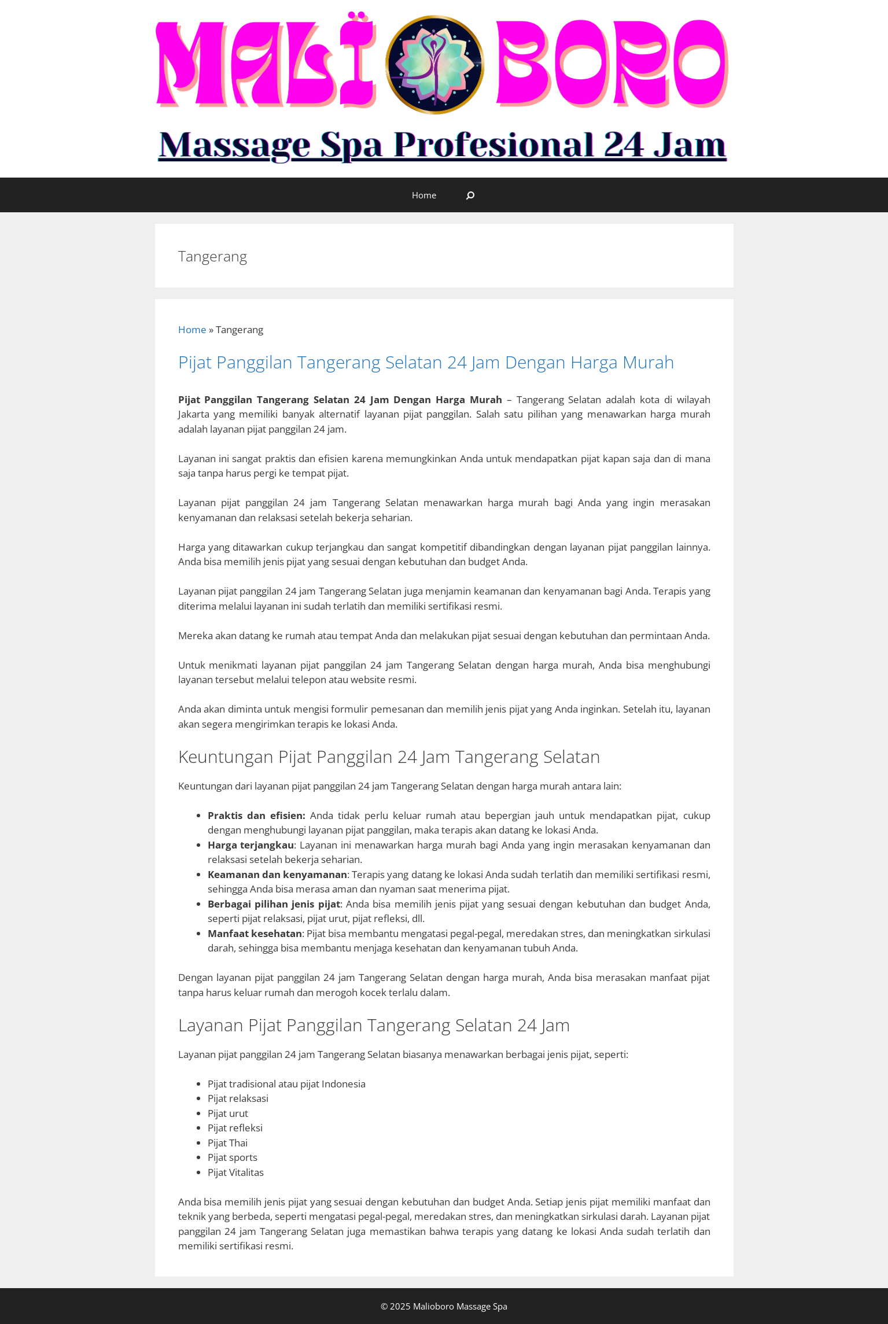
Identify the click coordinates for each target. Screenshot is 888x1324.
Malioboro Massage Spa (459, 1306)
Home (424, 195)
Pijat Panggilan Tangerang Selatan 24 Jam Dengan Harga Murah (426, 362)
